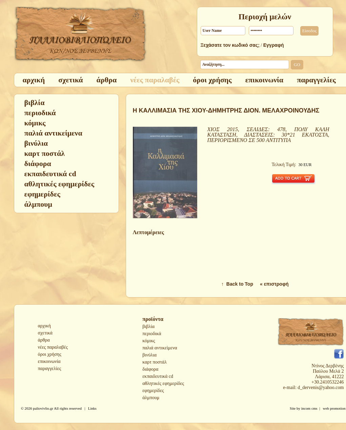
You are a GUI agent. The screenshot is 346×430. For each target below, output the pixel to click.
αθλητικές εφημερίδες (163, 383)
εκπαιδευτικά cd (157, 376)
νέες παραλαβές (53, 347)
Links (92, 408)
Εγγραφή (273, 45)
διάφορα (150, 369)
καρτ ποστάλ (154, 362)
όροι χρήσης (49, 354)
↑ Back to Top (237, 284)
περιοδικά (151, 333)
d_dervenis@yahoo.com (321, 387)
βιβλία (148, 326)
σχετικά (45, 332)
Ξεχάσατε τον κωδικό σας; (230, 45)
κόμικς (148, 340)
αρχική (44, 325)
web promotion (334, 408)
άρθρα (44, 340)
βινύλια (149, 354)
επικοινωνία (49, 361)
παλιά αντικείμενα (159, 347)
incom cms (309, 408)
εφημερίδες (153, 390)
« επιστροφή (274, 284)
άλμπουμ (150, 397)
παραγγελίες (49, 368)
